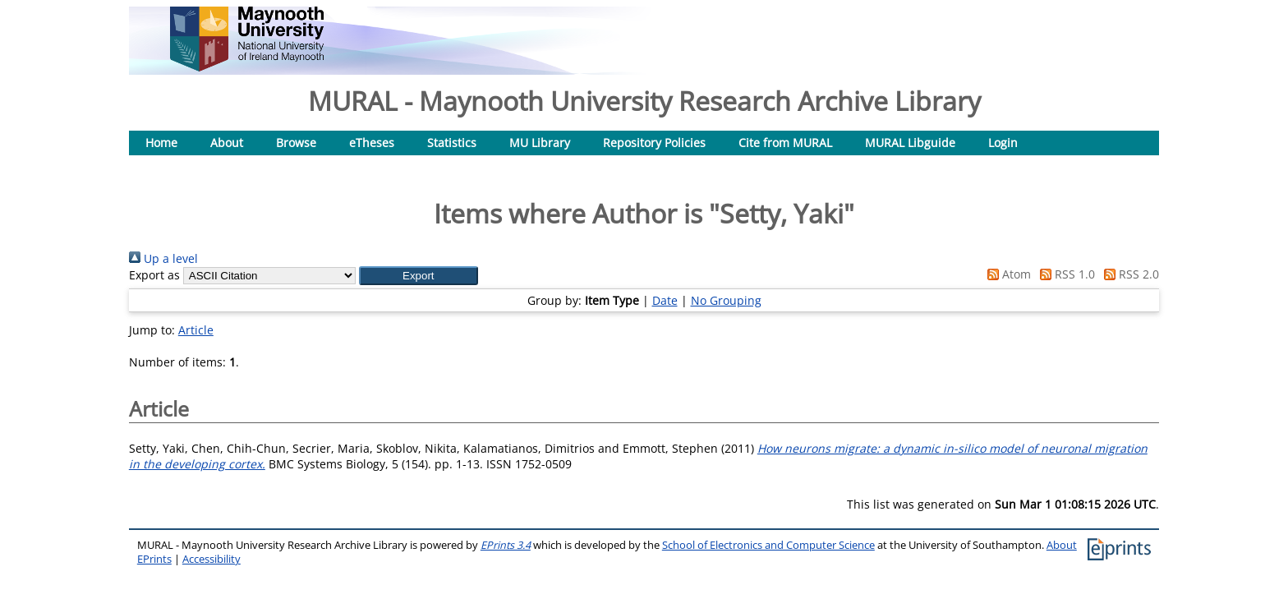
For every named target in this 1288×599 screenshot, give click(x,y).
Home (161, 142)
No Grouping (726, 300)
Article (196, 330)
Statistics (451, 142)
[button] (418, 275)
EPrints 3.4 (506, 545)
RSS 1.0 (1064, 274)
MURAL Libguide (910, 142)
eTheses (371, 142)
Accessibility (211, 559)
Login (1003, 142)
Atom (1006, 274)
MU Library (539, 142)
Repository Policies (654, 142)
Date (665, 300)
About (226, 142)
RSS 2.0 (1128, 274)
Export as (154, 275)
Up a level (163, 258)
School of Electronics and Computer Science (768, 545)
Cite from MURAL (785, 142)
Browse (296, 142)
